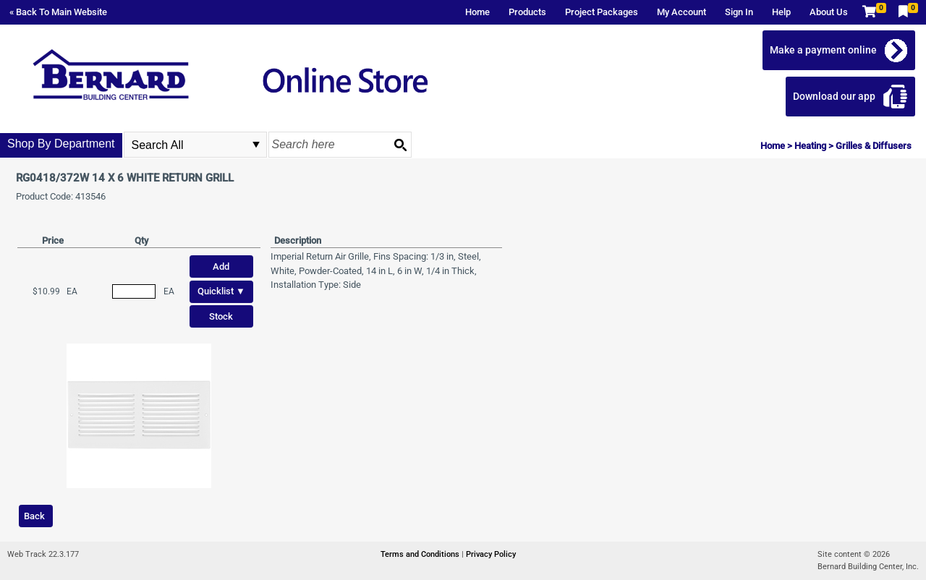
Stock (221, 316)
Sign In (739, 12)
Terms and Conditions (421, 554)
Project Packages (601, 12)
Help (781, 12)
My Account (681, 12)
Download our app (834, 96)
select (256, 144)
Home (477, 12)
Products (527, 12)
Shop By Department (61, 143)
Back (34, 516)
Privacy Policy (491, 554)
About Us (829, 12)
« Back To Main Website (58, 12)
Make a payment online (823, 50)
